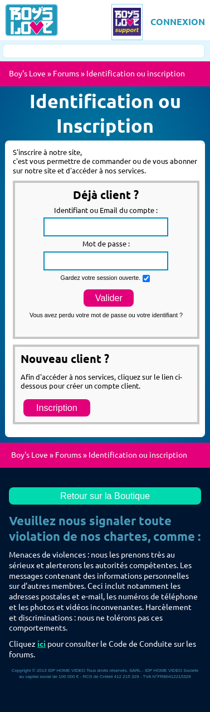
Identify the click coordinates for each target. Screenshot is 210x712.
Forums (66, 73)
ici (41, 644)
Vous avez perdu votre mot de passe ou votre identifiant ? (106, 315)
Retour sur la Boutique (105, 496)
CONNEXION (177, 22)
